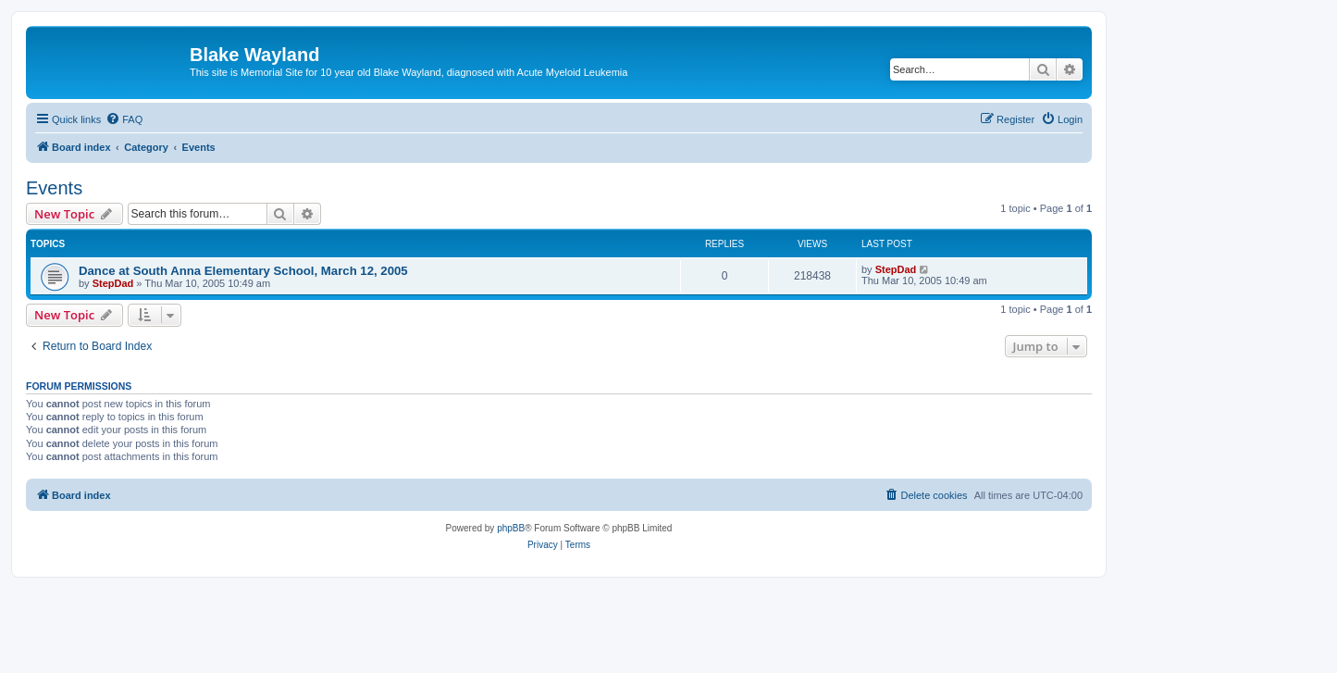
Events (54, 188)
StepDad (113, 283)
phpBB (511, 528)
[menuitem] (123, 119)
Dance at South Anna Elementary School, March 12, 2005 (243, 271)
